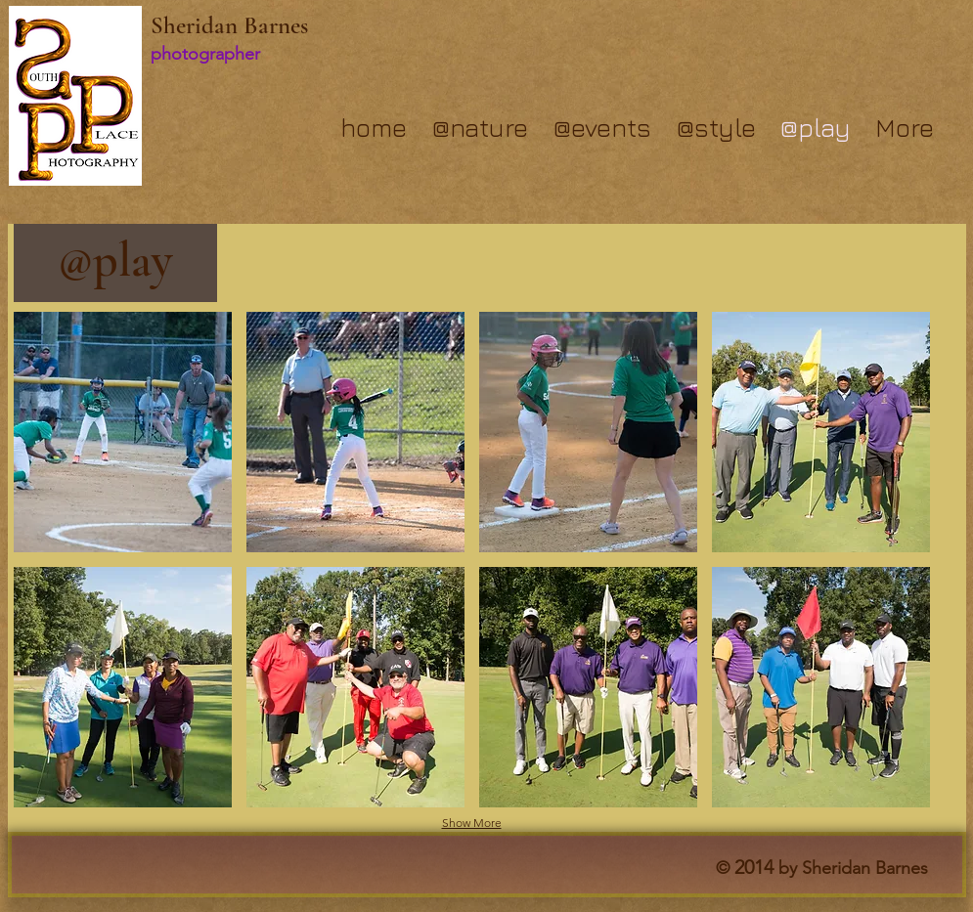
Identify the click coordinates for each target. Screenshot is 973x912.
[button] (123, 432)
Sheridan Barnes (229, 25)
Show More (472, 822)
